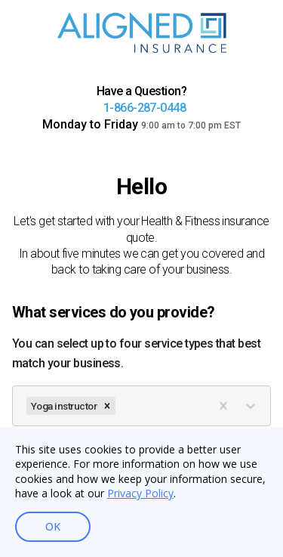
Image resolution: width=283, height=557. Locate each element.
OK (53, 526)
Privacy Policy (140, 493)
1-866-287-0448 (144, 108)
